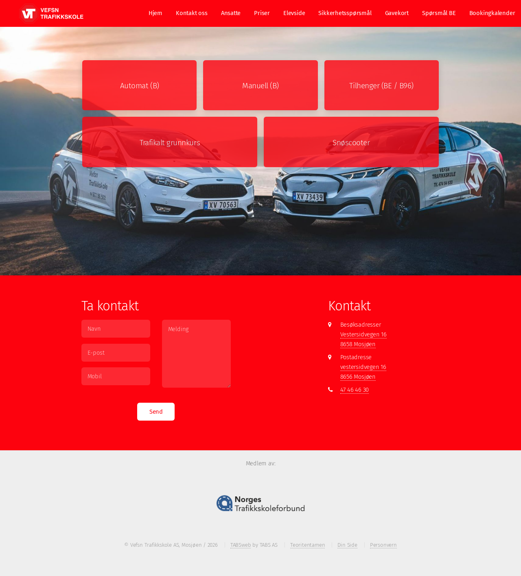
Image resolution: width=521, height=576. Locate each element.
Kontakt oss (192, 13)
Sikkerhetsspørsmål (344, 13)
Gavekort (397, 13)
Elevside (294, 13)
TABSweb (240, 545)
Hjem (155, 13)
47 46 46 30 (354, 389)
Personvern (383, 545)
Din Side (347, 545)
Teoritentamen (307, 545)
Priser (262, 13)
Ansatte (231, 13)
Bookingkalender (492, 13)
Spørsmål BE (439, 13)
